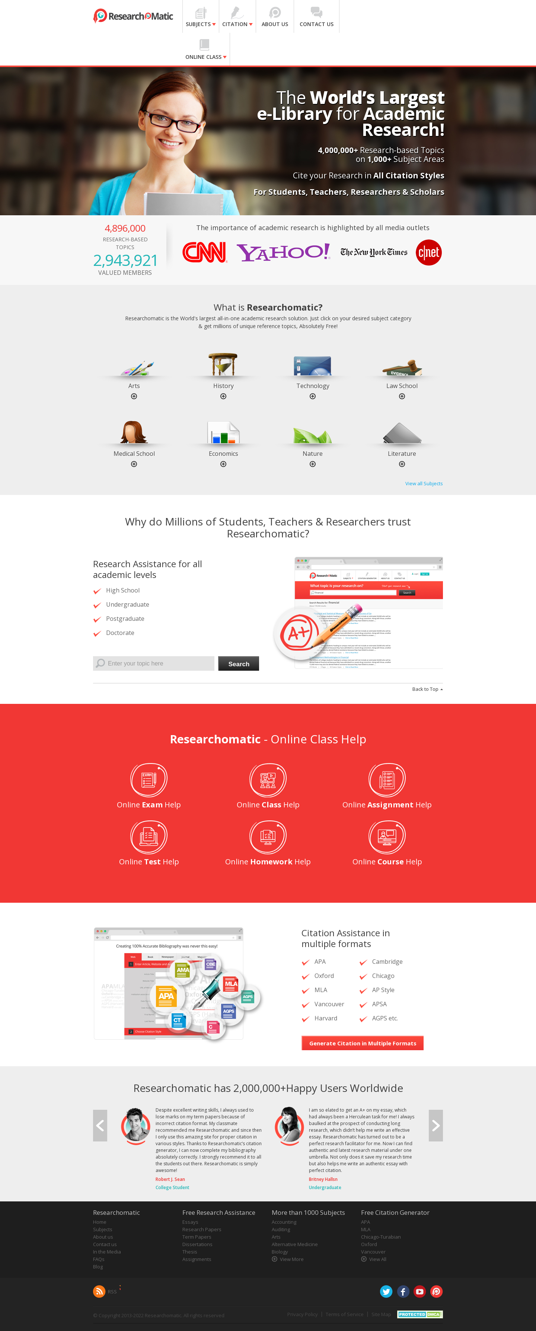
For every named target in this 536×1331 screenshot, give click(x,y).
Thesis (189, 1251)
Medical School (134, 454)
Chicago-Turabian (381, 1236)
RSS (112, 1291)
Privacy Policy (302, 1314)
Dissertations (197, 1244)
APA (365, 1222)
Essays (190, 1222)
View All (377, 1259)
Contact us (105, 1244)
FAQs (99, 1259)
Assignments (196, 1259)
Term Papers (196, 1236)
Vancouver (373, 1251)
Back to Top (425, 689)
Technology (312, 386)
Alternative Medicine (295, 1244)
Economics (223, 454)
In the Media (107, 1251)
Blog (98, 1266)
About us (103, 1236)
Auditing (281, 1229)
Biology (280, 1251)
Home (99, 1222)
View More (292, 1259)
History (223, 386)
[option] (134, 367)
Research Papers (201, 1229)
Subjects (102, 1229)
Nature (313, 454)
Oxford (369, 1244)
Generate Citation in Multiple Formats (363, 1043)
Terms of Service (345, 1314)
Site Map (381, 1314)
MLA (365, 1229)
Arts (134, 386)
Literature (402, 454)
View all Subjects (424, 483)
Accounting (284, 1222)
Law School (402, 386)
